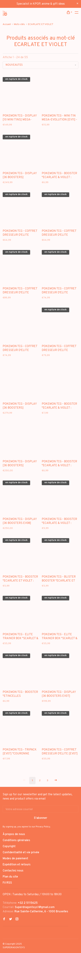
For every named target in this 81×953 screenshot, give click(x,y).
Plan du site (10, 877)
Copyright (9, 846)
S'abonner (40, 818)
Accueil (7, 24)
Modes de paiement (15, 858)
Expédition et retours (17, 864)
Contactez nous (13, 871)
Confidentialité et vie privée (21, 852)
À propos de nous (14, 834)
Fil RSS (7, 883)
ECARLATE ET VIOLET (40, 24)
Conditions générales (16, 840)
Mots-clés (19, 24)
